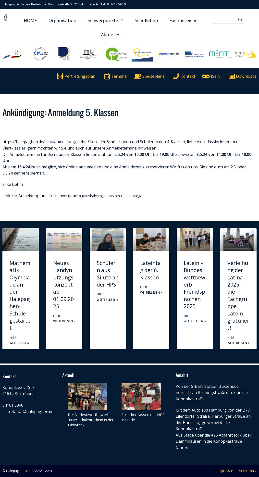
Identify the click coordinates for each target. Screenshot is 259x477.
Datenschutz (247, 470)
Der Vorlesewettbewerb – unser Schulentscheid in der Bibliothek (91, 419)
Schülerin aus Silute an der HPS (108, 274)
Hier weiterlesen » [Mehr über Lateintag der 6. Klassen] (151, 290)
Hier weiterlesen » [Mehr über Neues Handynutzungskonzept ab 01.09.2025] (64, 319)
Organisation (62, 20)
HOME (30, 20)
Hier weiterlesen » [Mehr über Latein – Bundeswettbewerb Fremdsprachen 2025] (195, 319)
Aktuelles (110, 35)
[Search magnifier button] (240, 19)
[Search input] (226, 19)
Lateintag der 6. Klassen (150, 270)
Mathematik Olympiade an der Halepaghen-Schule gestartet (20, 295)
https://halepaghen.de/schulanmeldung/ (39, 141)
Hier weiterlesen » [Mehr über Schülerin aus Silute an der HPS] (108, 297)
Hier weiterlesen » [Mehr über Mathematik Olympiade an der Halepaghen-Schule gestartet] (20, 340)
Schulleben (146, 20)
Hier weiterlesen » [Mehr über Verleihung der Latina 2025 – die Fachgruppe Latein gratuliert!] (238, 340)
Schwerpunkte (105, 20)
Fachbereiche (183, 20)
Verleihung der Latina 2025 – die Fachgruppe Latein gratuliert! (238, 295)
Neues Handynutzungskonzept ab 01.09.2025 (63, 285)
